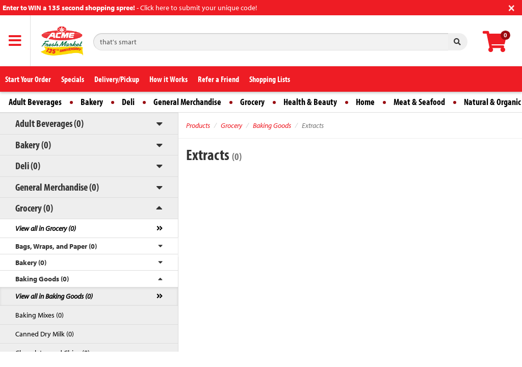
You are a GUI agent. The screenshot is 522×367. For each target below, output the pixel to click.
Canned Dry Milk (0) (44, 333)
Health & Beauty (310, 102)
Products (198, 125)
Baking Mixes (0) (39, 315)
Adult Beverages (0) (49, 123)
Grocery (252, 102)
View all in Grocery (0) (45, 228)
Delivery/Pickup (116, 79)
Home (365, 102)
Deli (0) (27, 165)
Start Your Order (28, 79)
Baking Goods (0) (42, 278)
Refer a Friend (218, 79)
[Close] (511, 7)
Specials (72, 79)
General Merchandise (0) (57, 186)
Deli (128, 102)
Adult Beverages (35, 102)
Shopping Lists (269, 79)
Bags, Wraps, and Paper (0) (56, 246)
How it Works (168, 79)
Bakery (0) (33, 144)
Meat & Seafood (419, 102)
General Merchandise (187, 102)
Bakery (92, 102)
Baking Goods (272, 125)
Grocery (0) (34, 207)
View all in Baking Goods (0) (54, 296)
